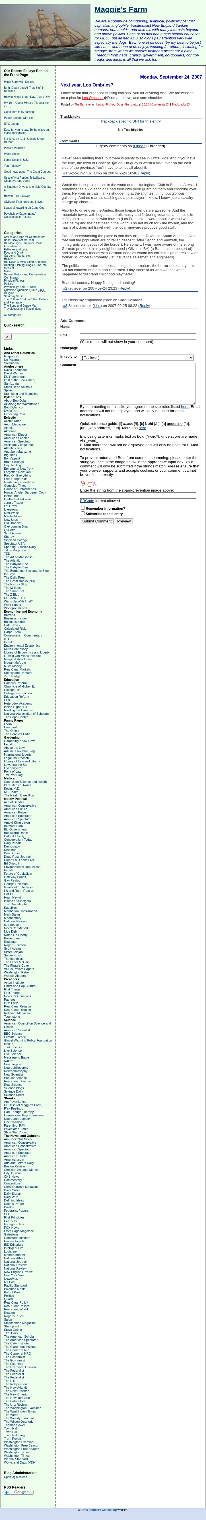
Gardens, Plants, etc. (17, 255)
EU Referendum (15, 376)
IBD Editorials (13, 1244)
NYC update (11, 123)
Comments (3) (160, 104)
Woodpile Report (15, 608)
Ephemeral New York (18, 468)
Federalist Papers (16, 1210)
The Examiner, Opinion (20, 1367)
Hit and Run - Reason (19, 890)
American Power (15, 812)
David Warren (13, 373)
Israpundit (11, 356)
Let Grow (10, 506)
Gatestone (11, 1234)
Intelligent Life (13, 1248)
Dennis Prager (14, 1203)
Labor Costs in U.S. (16, 159)
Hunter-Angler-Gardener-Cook (25, 492)
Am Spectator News (18, 1139)
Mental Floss (13, 516)
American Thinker (16, 1156)
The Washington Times (20, 1411)
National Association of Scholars (26, 713)
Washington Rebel (16, 972)
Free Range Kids (16, 478)
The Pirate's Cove (16, 965)
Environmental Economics (22, 645)
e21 (6, 638)
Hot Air (8, 894)
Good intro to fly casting (19, 111)
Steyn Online (13, 1329)
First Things (12, 989)
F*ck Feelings (13, 1108)
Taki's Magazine (15, 550)
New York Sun (14, 1275)
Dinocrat (10, 849)
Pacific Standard (15, 1285)
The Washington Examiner (22, 1408)
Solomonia (11, 363)
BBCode (87, 501)
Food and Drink (13, 252)
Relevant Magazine (17, 1013)
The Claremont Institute (20, 1346)
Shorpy (9, 536)
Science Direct (14, 1095)
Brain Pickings (14, 461)
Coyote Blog (12, 465)
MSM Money (13, 666)
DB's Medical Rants (17, 785)
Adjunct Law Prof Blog (19, 751)
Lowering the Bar (16, 764)
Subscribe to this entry (104, 514)
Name (65, 327)
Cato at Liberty (14, 836)
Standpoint (11, 1326)
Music (7, 271)
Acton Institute (14, 982)
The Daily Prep (14, 577)
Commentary (13, 1180)
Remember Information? (105, 509)
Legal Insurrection (16, 758)
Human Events (14, 1241)
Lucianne (10, 1251)
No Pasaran (12, 359)
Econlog (9, 642)
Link (97, 173)
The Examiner (13, 1363)
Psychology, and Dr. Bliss (20, 286)
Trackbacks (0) (181, 104)
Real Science (13, 1084)
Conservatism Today (18, 839)
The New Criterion (16, 1391)
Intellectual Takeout (17, 499)
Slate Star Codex (16, 1132)
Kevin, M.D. (12, 788)
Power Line (12, 938)
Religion (9, 293)
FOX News (11, 1227)
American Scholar (16, 438)
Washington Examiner (19, 1442)
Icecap (8, 1043)
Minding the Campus (18, 710)
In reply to (68, 357)
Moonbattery (12, 918)
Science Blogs (14, 1088)
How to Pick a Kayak (17, 195)
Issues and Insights (17, 901)
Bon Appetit (12, 458)
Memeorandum (14, 1255)
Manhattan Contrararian (20, 911)
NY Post (9, 1282)
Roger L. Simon (15, 945)
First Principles (14, 1217)
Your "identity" (13, 165)
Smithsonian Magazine (20, 1323)
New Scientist (13, 1074)
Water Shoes (12, 153)
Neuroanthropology (17, 1118)
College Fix (12, 690)
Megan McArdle (15, 662)
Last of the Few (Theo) (20, 380)
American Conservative (20, 805)
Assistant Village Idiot (19, 444)
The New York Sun (17, 1397)
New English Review (18, 1272)
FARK (8, 724)
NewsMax (11, 1278)
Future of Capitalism (18, 873)
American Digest (15, 434)
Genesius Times (15, 485)
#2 (65, 288)
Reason (9, 1312)
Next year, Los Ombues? (87, 85)
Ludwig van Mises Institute (22, 655)
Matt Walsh (12, 513)
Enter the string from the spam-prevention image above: (127, 490)
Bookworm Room (16, 832)
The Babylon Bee (16, 564)
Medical (9, 268)
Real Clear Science (17, 1081)
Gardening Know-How (19, 482)
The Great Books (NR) (19, 581)
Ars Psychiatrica (15, 1101)
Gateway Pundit (15, 877)
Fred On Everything (17, 475)
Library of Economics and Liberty (27, 652)
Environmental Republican (22, 866)
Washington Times (17, 1452)
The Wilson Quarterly (18, 1421)
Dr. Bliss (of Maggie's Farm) (23, 1105)
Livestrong (11, 509)
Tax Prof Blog (13, 775)
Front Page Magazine (19, 1231)
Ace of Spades (14, 802)
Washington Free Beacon (21, 1445)
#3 (65, 305)
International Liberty (18, 754)
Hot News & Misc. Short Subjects (25, 261)
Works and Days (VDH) (20, 1462)
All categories (12, 315)
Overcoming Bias (16, 526)
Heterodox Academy (18, 703)
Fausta (9, 870)
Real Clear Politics (17, 1306)
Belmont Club (13, 826)
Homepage (69, 348)
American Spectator (18, 441)
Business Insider (15, 618)
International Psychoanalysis (24, 1115)
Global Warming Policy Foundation (28, 1040)
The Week (11, 1414)
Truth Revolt (12, 1438)
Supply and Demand (18, 672)
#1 (65, 173)
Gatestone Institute (17, 1237)
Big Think (10, 455)
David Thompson (16, 370)
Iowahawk (11, 727)
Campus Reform (15, 683)
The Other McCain (17, 962)
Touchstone (12, 1016)
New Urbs (11, 519)
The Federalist (14, 1370)
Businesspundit (14, 621)
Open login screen (15, 1477)
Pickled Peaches (14, 147)
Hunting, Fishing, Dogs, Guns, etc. (25, 265)
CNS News (11, 1176)
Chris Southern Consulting (99, 1509)
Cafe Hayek (12, 625)
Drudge (9, 1207)
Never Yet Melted (16, 928)
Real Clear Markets (17, 669)
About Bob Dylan (16, 400)
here (185, 406)
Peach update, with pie (18, 117)
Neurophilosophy (16, 1071)
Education (10, 246)
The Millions (12, 587)
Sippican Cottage (16, 540)
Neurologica (12, 1064)
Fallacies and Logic (16, 249)
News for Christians (17, 996)
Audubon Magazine (17, 451)
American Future (15, 809)
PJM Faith (11, 1003)
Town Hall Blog (14, 1435)
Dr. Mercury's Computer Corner (24, 243)
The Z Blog (11, 594)
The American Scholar (19, 1336)
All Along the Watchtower (21, 404)
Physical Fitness (14, 280)
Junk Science (13, 1047)
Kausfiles (10, 907)
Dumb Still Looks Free (19, 860)
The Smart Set (14, 591)
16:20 (145, 104)
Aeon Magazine (15, 424)
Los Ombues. (92, 98)
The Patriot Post (15, 1401)
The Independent (16, 1384)
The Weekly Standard (19, 1418)
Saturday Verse (13, 296)
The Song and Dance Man (20, 305)
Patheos (9, 999)
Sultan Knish (13, 955)
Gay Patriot (12, 880)
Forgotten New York (18, 472)
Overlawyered (13, 768)
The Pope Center (16, 717)
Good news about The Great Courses (27, 171)
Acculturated (12, 421)
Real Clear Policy (16, 1302)
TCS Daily (11, 1333)
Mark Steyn (12, 914)
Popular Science (15, 1078)
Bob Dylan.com (14, 407)
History (8, 258)
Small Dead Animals (18, 387)
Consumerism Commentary (23, 635)
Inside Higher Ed (15, 707)
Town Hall (11, 1428)
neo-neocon (12, 924)
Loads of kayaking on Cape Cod (24, 207)
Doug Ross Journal (17, 856)
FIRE (7, 700)
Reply (144, 173)
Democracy (12, 846)
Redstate (10, 941)
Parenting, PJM (14, 1125)
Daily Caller (12, 1190)
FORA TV (10, 1220)
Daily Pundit (12, 843)
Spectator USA (14, 543)
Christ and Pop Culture (20, 986)
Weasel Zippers (15, 975)
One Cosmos (13, 1122)
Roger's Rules (14, 1316)
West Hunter (12, 604)
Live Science (13, 1050)
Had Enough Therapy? (20, 1112)
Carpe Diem (12, 632)
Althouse (10, 431)
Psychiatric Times (16, 1129)
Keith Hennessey (16, 649)
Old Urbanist (12, 523)
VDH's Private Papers (19, 969)
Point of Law (12, 771)
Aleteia (9, 427)
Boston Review (14, 1166)
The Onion (11, 730)
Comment (68, 365)
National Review (15, 921)
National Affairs (14, 1258)
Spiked (9, 390)
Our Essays (11, 277)
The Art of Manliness (18, 557)
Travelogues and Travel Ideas (22, 308)
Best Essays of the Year (19, 240)
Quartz (8, 1299)
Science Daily (13, 1091)
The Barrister (83, 104)
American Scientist (17, 1030)
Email (64, 335)
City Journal (12, 1173)
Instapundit (11, 495)
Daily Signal (12, 1193)
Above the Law (14, 747)
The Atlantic (12, 560)
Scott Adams (13, 533)
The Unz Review (15, 1404)
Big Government (15, 829)
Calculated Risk (15, 628)
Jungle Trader (13, 502)
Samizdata (11, 383)
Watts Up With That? (18, 601)
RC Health (11, 792)
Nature (8, 1060)
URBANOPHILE (15, 598)
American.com (14, 1159)
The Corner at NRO (17, 1353)
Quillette (9, 530)
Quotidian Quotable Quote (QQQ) (25, 290)
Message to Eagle (16, 1057)
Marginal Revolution (18, 659)
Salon (8, 1319)
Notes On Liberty (16, 935)
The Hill (9, 1380)
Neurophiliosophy (16, 1067)
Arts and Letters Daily (19, 1163)
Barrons (9, 615)
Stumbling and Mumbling (21, 393)
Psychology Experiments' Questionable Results (20, 215)
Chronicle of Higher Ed (20, 686)
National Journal (15, 1261)
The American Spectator (21, 1340)
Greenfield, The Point (19, 887)
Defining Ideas (14, 1200)
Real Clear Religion (17, 1006)
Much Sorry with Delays (19, 81)
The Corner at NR (16, 1350)
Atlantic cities (13, 448)
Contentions (12, 1183)
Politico (9, 1295)
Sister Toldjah (13, 952)
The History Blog (15, 584)
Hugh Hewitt (12, 897)
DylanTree (11, 410)
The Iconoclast (14, 958)
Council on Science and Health (25, 781)
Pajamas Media (15, 1289)
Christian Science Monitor (22, 1169)
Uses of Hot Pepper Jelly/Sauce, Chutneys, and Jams (24, 179)
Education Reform (16, 696)
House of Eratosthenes (20, 489)
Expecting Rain (14, 414)
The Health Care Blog (19, 795)
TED (7, 553)
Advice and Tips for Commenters (24, 237)
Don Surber (12, 853)
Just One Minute (15, 904)
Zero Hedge (12, 676)
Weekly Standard (16, 1459)
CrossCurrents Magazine (21, 1186)
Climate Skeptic (15, 1037)
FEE (7, 1214)
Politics (8, 283)
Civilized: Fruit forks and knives (23, 201)
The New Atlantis (16, 1387)
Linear (139, 146)
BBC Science (13, 1033)
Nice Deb (10, 931)
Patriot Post (12, 1292)
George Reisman (16, 884)
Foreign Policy (14, 1224)
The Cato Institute (16, 1343)
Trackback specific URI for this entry (130, 121)
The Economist (14, 1357)
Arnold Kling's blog (17, 822)
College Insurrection (18, 693)
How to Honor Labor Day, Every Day (27, 96)
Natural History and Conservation (25, 274)
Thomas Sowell (14, 1425)
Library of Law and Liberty (22, 761)
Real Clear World (16, 1309)
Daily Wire (11, 1197)
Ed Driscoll (11, 863)
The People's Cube (17, 734)
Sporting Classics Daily (20, 547)
